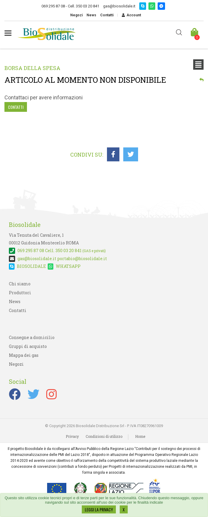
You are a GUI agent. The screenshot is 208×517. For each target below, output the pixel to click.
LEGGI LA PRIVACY (99, 509)
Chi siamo (20, 284)
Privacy (72, 436)
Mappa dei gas (24, 355)
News (91, 15)
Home (140, 436)
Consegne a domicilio (32, 337)
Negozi (76, 15)
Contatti (106, 15)
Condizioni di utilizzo (104, 436)
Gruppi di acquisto (28, 346)
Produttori (20, 292)
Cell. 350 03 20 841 (57, 250)
